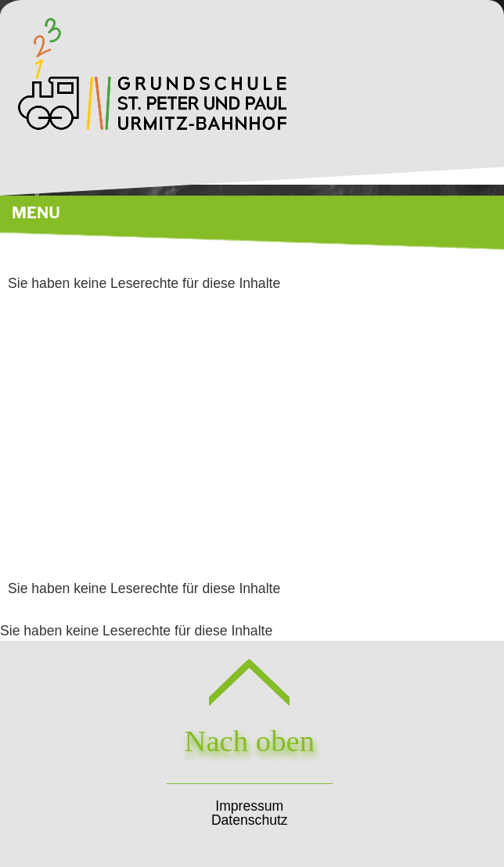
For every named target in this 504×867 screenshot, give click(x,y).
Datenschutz (249, 820)
